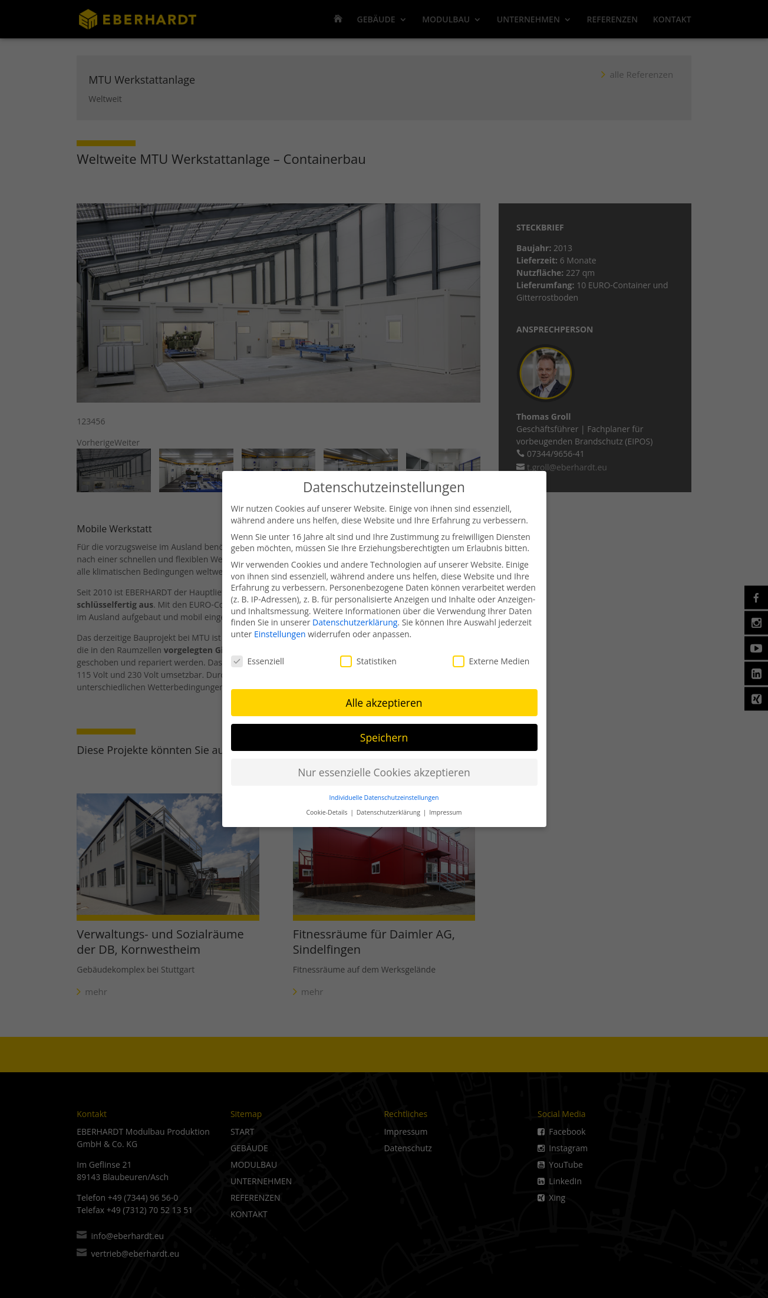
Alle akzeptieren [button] (383, 701)
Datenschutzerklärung (354, 621)
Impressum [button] (445, 811)
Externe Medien (491, 659)
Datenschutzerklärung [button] (389, 811)
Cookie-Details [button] (327, 811)
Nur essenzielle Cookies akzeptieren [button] (384, 770)
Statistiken (368, 659)
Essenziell (258, 659)
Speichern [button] (384, 736)
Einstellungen (280, 632)
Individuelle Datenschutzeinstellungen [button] (384, 796)
